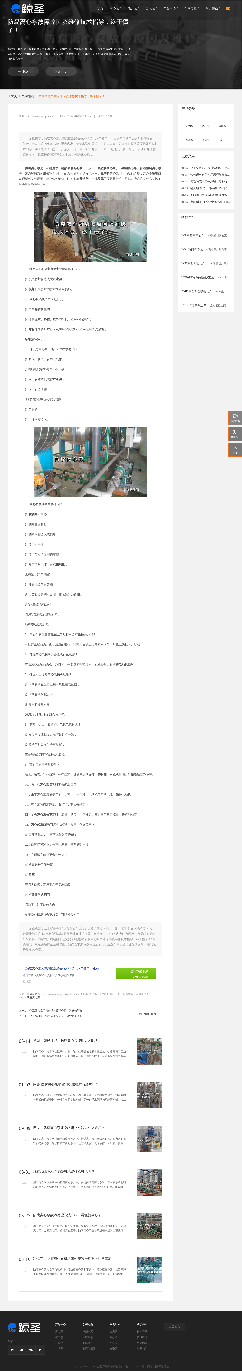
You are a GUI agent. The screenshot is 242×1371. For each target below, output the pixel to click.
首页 (101, 8)
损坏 (32, 289)
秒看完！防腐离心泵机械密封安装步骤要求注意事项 (72, 1259)
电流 (69, 724)
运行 (85, 178)
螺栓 (34, 624)
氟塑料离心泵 (107, 168)
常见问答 (142, 1343)
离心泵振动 (37, 504)
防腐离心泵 (24, 49)
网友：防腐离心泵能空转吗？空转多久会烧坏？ (69, 1128)
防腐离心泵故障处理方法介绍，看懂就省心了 (67, 1215)
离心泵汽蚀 (37, 299)
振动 (47, 309)
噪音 (38, 309)
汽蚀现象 (59, 564)
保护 (119, 794)
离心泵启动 (47, 784)
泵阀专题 (192, 8)
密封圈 (102, 774)
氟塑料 (105, 173)
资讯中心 (142, 1337)
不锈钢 (153, 173)
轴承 (32, 534)
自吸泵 (152, 8)
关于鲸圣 (213, 8)
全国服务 (174, 1326)
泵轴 (28, 339)
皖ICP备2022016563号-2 (133, 1366)
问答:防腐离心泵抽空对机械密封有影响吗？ (66, 1084)
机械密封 (54, 269)
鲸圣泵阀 (34, 994)
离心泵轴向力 (45, 654)
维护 (38, 864)
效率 (56, 319)
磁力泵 (134, 8)
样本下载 (142, 1331)
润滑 (28, 714)
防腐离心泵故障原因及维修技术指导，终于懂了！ (72, 96)
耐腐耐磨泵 (89, 1348)
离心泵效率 (44, 814)
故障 (101, 178)
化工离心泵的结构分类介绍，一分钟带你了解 (55, 1016)
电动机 (123, 664)
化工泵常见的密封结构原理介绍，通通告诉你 (55, 1010)
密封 (38, 279)
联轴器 (33, 514)
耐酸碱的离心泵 (71, 168)
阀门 (47, 894)
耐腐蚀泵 (87, 1343)
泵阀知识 (28, 96)
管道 (38, 379)
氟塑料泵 (87, 1331)
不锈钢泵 (87, 1337)
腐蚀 (46, 173)
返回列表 (147, 1014)
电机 (63, 724)
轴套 (37, 774)
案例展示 (115, 1324)
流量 (38, 319)
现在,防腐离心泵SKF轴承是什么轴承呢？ (64, 1171)
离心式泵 (37, 824)
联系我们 (142, 1348)
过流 (28, 173)
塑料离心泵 (153, 168)
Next (56, 71)
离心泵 (116, 8)
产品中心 (171, 8)
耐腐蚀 (53, 168)
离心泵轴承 (55, 674)
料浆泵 (59, 1348)
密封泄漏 (56, 379)
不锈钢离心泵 (128, 168)
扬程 (47, 319)
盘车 (32, 874)
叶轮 (32, 329)
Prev (21, 71)
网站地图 (152, 1366)
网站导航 (163, 1366)
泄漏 (59, 279)
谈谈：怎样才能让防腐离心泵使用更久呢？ (65, 1041)
